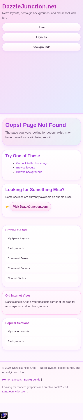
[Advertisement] (41, 81)
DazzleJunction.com (14, 391)
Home (41, 27)
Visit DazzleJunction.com (30, 206)
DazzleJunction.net (29, 6)
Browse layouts (25, 167)
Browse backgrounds (29, 171)
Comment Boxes (18, 258)
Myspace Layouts (18, 331)
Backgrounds (41, 47)
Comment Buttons (19, 268)
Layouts (41, 37)
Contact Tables (17, 278)
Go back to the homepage (32, 163)
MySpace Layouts (19, 238)
